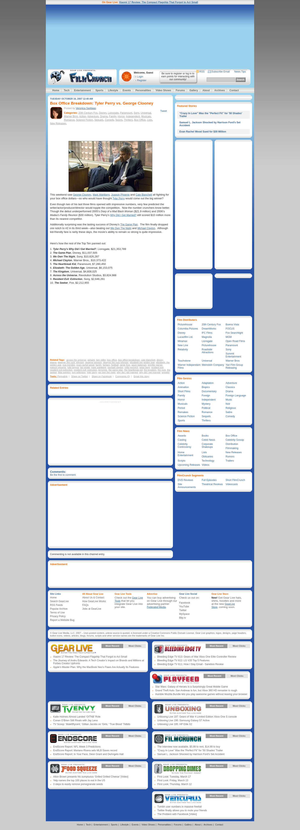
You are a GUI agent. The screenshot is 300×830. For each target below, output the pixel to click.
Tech (66, 90)
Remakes (183, 412)
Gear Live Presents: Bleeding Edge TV (177, 649)
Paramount (126, 112)
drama (53, 362)
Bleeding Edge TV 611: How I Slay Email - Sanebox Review (190, 664)
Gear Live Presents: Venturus (177, 799)
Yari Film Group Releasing (234, 366)
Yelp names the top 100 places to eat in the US (79, 780)
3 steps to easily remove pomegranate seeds (78, 784)
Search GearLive (59, 601)
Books (205, 435)
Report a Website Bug (62, 620)
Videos (205, 464)
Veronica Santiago (86, 108)
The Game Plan (129, 224)
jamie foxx (125, 365)
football (115, 365)
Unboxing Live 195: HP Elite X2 (174, 724)
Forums (180, 90)
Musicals (146, 116)
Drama (104, 116)
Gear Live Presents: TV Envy (73, 709)
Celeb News (208, 439)
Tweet (163, 111)
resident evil (157, 367)
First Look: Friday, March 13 (172, 780)
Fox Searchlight (234, 332)
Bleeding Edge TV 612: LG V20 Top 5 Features (183, 660)
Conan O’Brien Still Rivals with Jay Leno (75, 720)
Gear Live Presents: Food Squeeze (73, 769)
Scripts (181, 460)
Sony (136, 112)
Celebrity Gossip (235, 439)
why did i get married (127, 372)
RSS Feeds (56, 605)
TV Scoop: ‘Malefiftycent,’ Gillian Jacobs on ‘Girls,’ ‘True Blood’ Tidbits (91, 724)
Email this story (141, 376)
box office (112, 360)
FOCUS (230, 328)
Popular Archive (59, 608)
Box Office (140, 120)
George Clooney (82, 194)
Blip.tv (182, 617)
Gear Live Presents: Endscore (73, 739)
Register (141, 80)
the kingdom (150, 370)
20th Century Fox (88, 112)
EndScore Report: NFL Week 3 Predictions (76, 746)
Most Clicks (135, 646)
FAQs (85, 605)
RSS (202, 71)
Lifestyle (113, 90)
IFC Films (207, 332)
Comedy (109, 120)
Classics (230, 387)
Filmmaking (232, 448)
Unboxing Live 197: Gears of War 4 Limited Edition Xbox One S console (197, 716)
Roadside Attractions (208, 351)
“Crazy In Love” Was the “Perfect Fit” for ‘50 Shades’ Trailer (190, 750)
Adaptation (208, 383)
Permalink (62, 376)
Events (127, 90)
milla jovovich (131, 367)
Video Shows (163, 90)
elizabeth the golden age (142, 362)
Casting (182, 439)
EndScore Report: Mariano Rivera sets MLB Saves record (85, 750)
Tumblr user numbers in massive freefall (179, 806)
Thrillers (128, 120)
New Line (183, 345)
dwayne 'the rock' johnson (71, 362)
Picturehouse (185, 324)
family (98, 365)
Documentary (209, 391)
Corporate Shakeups (207, 445)
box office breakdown (129, 360)
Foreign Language (236, 395)
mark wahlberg (98, 367)
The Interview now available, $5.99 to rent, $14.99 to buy (188, 746)
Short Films (184, 391)
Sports (99, 90)
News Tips (240, 71)
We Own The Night (120, 228)
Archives (219, 90)
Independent (133, 116)
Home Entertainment (185, 454)
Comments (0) (122, 376)
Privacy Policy (58, 616)
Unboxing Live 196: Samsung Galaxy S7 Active (183, 720)
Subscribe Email (221, 71)
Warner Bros (71, 116)
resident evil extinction (61, 370)
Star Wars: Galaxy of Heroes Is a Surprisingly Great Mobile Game (191, 686)
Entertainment (82, 90)
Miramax (182, 341)
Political (206, 408)
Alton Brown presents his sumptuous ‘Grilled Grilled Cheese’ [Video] (90, 776)
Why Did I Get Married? (123, 215)
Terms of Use (57, 612)
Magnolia (207, 337)
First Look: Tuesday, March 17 (174, 776)
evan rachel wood (85, 365)
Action (82, 116)
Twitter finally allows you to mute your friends (182, 810)
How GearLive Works (94, 601)
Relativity (183, 349)
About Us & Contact (93, 597)
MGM (229, 337)
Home (55, 90)
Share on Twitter (79, 376)
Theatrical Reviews (212, 484)
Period (181, 408)
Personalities (143, 90)
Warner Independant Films (189, 366)
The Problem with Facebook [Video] (177, 814)
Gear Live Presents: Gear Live (73, 649)
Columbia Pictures (188, 328)
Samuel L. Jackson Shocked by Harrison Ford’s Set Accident (191, 754)
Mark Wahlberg (101, 194)
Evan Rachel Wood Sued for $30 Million (202, 131)
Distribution (232, 444)
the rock (162, 370)
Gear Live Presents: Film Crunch (177, 739)
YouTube (184, 606)
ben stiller (101, 360)
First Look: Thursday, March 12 (174, 784)
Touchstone (184, 360)
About (206, 90)
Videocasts (232, 484)
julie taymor (73, 367)
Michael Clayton (146, 228)
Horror (121, 116)
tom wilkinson (79, 372)
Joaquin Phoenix (120, 194)
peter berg (144, 367)
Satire (229, 412)
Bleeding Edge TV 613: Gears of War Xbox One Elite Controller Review (196, 656)
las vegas (85, 367)
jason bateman (138, 365)
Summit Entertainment (233, 355)
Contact (234, 90)
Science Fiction (84, 120)
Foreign (206, 395)
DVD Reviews (185, 480)
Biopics (206, 387)
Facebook (184, 602)
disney (160, 360)
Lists (149, 120)
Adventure (93, 116)
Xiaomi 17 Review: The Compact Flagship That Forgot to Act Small (158, 2)
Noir (228, 403)
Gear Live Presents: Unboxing (177, 709)
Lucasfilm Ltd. (185, 337)
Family (112, 116)
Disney (102, 112)
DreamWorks (209, 328)
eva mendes (69, 365)
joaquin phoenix (58, 367)
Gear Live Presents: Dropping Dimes (177, 769)
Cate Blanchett (144, 194)
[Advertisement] (150, 37)
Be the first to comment (63, 474)
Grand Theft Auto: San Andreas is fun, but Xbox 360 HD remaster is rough (196, 690)
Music (229, 399)
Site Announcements (187, 486)
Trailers (230, 460)
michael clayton (115, 367)
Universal (146, 112)
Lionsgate (113, 112)
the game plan (116, 370)
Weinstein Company (213, 364)
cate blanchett (148, 360)
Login (140, 76)
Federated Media (156, 607)
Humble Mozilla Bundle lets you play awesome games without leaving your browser (201, 694)
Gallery (193, 90)
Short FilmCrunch (235, 480)
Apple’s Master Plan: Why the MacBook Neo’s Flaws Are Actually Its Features (96, 667)
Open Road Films (235, 341)
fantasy (106, 365)
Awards (182, 435)
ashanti (91, 360)
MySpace (184, 614)
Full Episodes (209, 480)
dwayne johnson (93, 362)
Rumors (230, 456)
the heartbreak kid (133, 370)
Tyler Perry (118, 198)
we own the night (107, 372)
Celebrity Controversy (184, 445)
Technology (208, 460)
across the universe (76, 360)
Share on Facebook (102, 376)
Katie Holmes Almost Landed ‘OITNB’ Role (76, 716)
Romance (69, 120)
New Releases (58, 123)
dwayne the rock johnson (116, 362)
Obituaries (207, 456)
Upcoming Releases (189, 464)
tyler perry (92, 372)
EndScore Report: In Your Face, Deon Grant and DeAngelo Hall (88, 754)
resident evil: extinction (85, 370)
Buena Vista (232, 324)
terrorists (102, 370)
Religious (231, 408)
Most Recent (112, 646)
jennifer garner (155, 365)
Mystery (206, 403)
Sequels (98, 120)
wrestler (166, 372)
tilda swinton (64, 372)
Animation (183, 387)
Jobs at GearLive (91, 608)
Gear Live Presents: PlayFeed (175, 679)
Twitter (182, 610)
